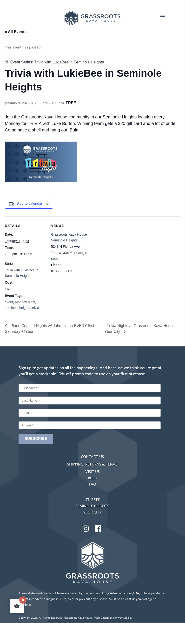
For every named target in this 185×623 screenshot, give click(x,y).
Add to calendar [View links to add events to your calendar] (30, 203)
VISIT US (92, 471)
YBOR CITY (92, 512)
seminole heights (17, 308)
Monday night (25, 302)
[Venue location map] (122, 249)
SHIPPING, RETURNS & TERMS (92, 464)
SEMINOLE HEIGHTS (92, 506)
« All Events (15, 32)
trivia (35, 308)
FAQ (92, 484)
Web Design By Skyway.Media (112, 617)
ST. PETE (92, 499)
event (9, 302)
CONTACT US (92, 456)
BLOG (92, 478)
